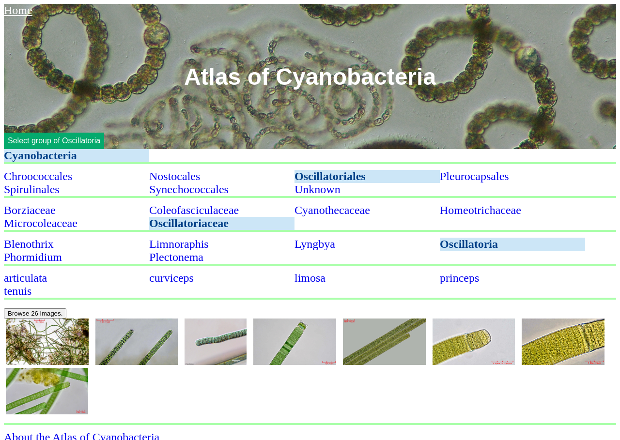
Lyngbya (314, 244)
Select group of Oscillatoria (54, 141)
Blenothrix (29, 244)
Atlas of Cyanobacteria (310, 76)
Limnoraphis (179, 244)
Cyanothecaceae (332, 210)
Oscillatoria (469, 244)
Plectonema (176, 257)
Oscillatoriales (330, 176)
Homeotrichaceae (480, 210)
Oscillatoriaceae (189, 223)
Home (18, 10)
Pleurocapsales (474, 176)
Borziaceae (30, 210)
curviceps (171, 278)
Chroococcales (38, 176)
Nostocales (174, 176)
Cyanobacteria (40, 155)
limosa (310, 278)
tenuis (17, 291)
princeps (459, 278)
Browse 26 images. (35, 313)
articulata (25, 278)
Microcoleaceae (41, 223)
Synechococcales (189, 189)
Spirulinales (32, 189)
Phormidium (33, 257)
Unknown (317, 189)
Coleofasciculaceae (194, 210)
